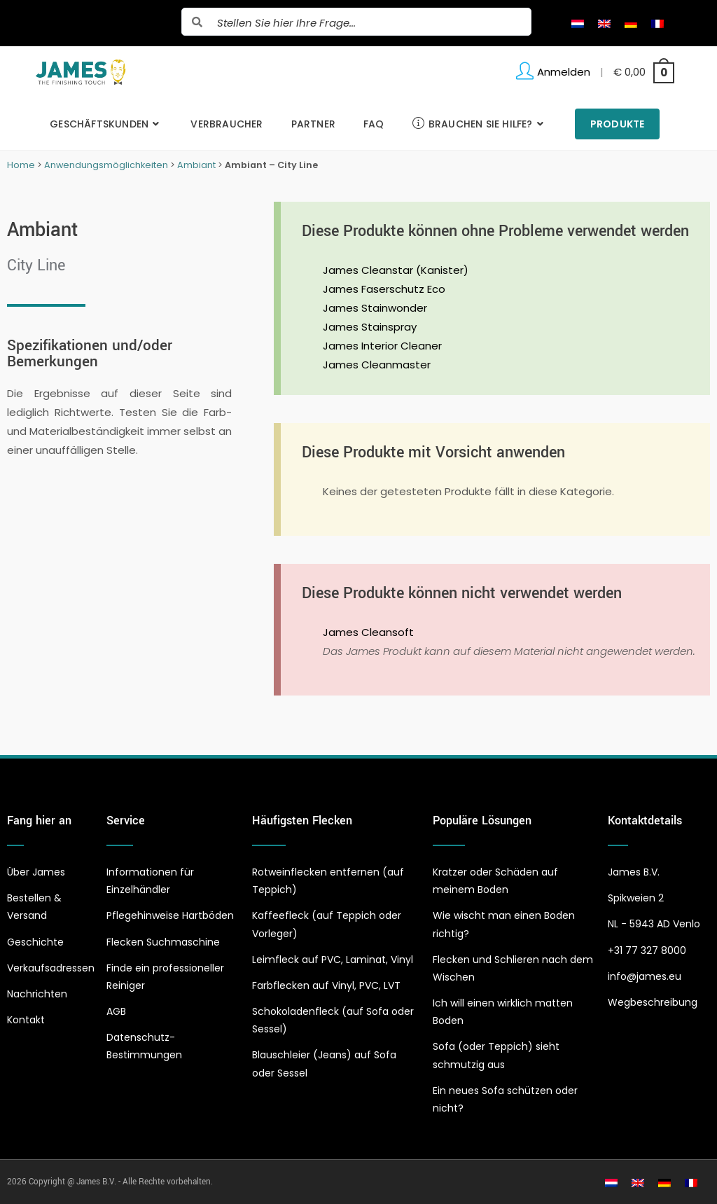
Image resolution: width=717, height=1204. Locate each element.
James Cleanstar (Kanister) (395, 270)
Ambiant (196, 165)
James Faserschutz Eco (384, 289)
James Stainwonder (375, 307)
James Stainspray (370, 326)
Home (21, 165)
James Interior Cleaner (382, 345)
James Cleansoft (368, 632)
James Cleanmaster (377, 364)
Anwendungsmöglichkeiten (106, 165)
